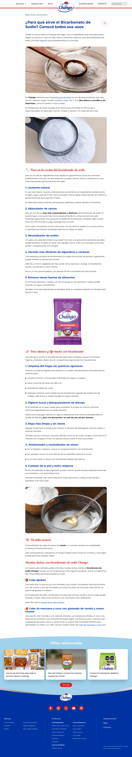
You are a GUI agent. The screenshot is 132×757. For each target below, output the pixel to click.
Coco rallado (76, 735)
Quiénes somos (86, 4)
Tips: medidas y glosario (30, 729)
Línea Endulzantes (58, 722)
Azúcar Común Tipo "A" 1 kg (60, 726)
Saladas (6, 729)
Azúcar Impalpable (78, 726)
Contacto (102, 4)
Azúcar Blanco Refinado (59, 729)
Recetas (20, 4)
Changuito (55, 741)
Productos (36, 4)
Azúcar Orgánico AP (58, 732)
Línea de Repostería (79, 722)
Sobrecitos (55, 738)
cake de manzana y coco (90, 625)
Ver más (66, 685)
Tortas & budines (9, 722)
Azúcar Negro (77, 729)
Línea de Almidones (58, 745)
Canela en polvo (78, 732)
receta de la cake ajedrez (52, 602)
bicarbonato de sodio (61, 97)
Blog (50, 4)
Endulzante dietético (58, 735)
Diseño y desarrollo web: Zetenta (112, 748)
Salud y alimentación (39, 15)
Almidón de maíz (57, 748)
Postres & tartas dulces (30, 722)
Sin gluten (7, 726)
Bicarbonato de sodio (79, 738)
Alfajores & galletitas (29, 726)
